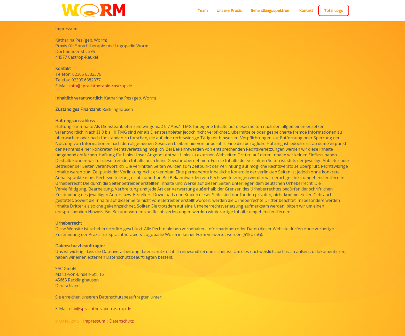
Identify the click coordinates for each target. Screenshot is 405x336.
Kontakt (306, 10)
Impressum (94, 321)
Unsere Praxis (229, 10)
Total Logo (333, 10)
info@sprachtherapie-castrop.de (100, 86)
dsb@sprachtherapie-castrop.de (100, 308)
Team (202, 10)
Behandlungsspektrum (270, 10)
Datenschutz (121, 321)
